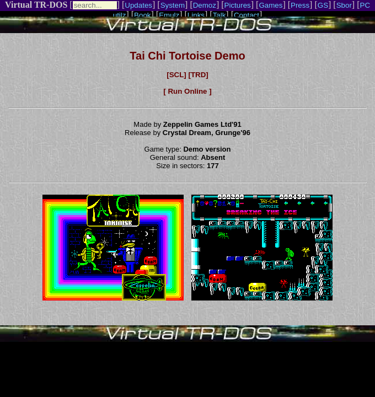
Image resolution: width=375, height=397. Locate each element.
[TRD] (198, 75)
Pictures (237, 5)
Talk (219, 15)
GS (323, 5)
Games (270, 5)
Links (196, 15)
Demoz (204, 5)
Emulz (169, 15)
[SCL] (176, 75)
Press (300, 5)
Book (142, 15)
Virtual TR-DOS (36, 4)
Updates (138, 5)
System (172, 5)
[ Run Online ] (187, 91)
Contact (246, 15)
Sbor (344, 5)
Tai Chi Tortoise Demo (187, 56)
